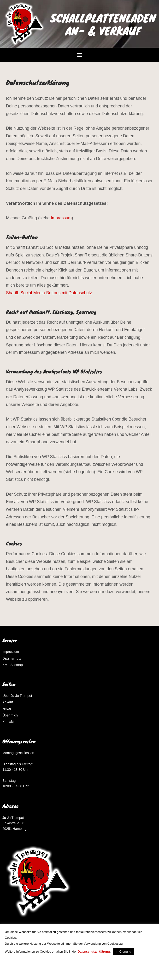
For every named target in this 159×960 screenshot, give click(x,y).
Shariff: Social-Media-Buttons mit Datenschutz (49, 292)
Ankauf (7, 702)
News (6, 709)
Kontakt (8, 722)
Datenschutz (11, 658)
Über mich (10, 715)
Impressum (61, 218)
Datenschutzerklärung (94, 951)
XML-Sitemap (12, 665)
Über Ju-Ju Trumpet (17, 696)
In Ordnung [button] (123, 951)
